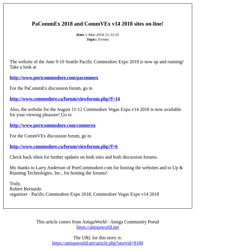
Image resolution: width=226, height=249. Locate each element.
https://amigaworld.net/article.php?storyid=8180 (97, 242)
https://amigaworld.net (98, 227)
